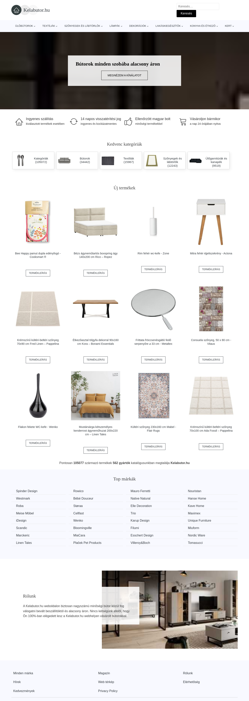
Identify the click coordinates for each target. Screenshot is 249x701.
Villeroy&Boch (142, 542)
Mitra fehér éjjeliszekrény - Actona (211, 253)
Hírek (17, 681)
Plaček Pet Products (88, 542)
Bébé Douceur (84, 498)
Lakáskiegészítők (168, 25)
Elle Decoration (143, 505)
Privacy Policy (108, 690)
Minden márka (23, 672)
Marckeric (23, 535)
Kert (228, 25)
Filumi (136, 527)
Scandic (21, 527)
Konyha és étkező (203, 25)
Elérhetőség (191, 681)
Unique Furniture (202, 520)
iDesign (21, 520)
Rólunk (188, 672)
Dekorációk (137, 25)
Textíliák (48, 25)
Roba (20, 505)
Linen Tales (24, 542)
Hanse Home (199, 498)
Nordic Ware (199, 535)
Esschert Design (143, 535)
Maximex (196, 513)
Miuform (196, 527)
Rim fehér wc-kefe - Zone (153, 253)
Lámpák (114, 25)
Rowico (79, 491)
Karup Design (141, 520)
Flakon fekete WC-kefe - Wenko (38, 426)
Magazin (104, 672)
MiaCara (80, 535)
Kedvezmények (24, 690)
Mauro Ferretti (142, 491)
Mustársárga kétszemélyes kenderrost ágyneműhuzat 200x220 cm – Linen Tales (96, 430)
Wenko (79, 520)
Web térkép (106, 681)
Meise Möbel (25, 513)
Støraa (79, 505)
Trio (135, 513)
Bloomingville (83, 527)
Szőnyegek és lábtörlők (82, 25)
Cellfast (79, 513)
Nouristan (197, 491)
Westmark (23, 498)
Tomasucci (197, 542)
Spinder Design (26, 491)
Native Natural (142, 498)
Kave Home (198, 505)
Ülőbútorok (24, 25)
